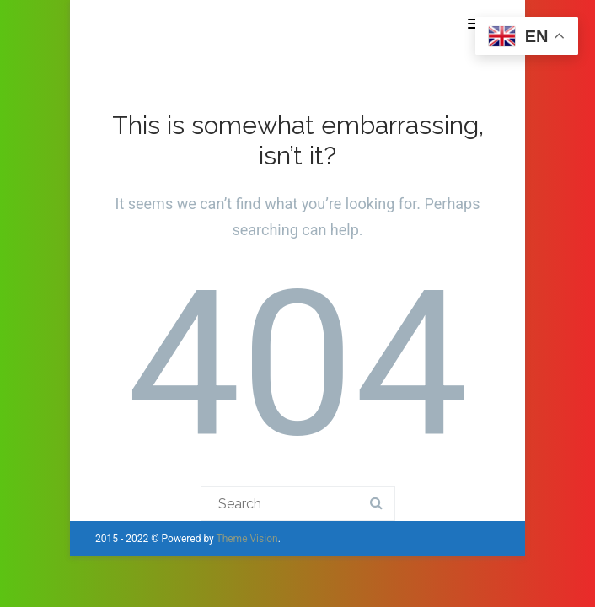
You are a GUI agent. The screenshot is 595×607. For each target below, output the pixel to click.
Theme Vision (246, 539)
